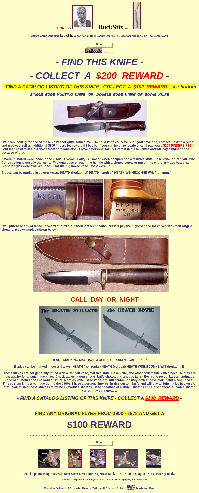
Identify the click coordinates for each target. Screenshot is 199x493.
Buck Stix (83, 480)
